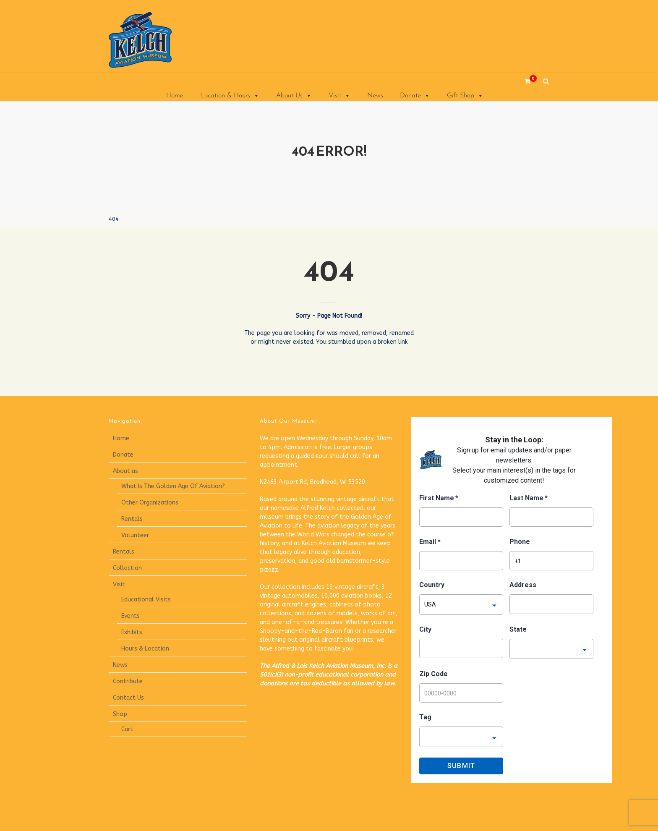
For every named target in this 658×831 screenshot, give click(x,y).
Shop (120, 714)
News (375, 95)
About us (125, 471)
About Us (294, 95)
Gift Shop (465, 95)
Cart (127, 729)
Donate (415, 95)
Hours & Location (145, 648)
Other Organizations (149, 502)
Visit (339, 95)
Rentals (132, 519)
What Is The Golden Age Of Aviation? (173, 486)
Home (174, 95)
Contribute (128, 681)
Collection (127, 568)
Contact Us (128, 697)
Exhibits (131, 632)
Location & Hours (229, 95)
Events (130, 615)
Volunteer (135, 535)
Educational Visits (146, 599)
